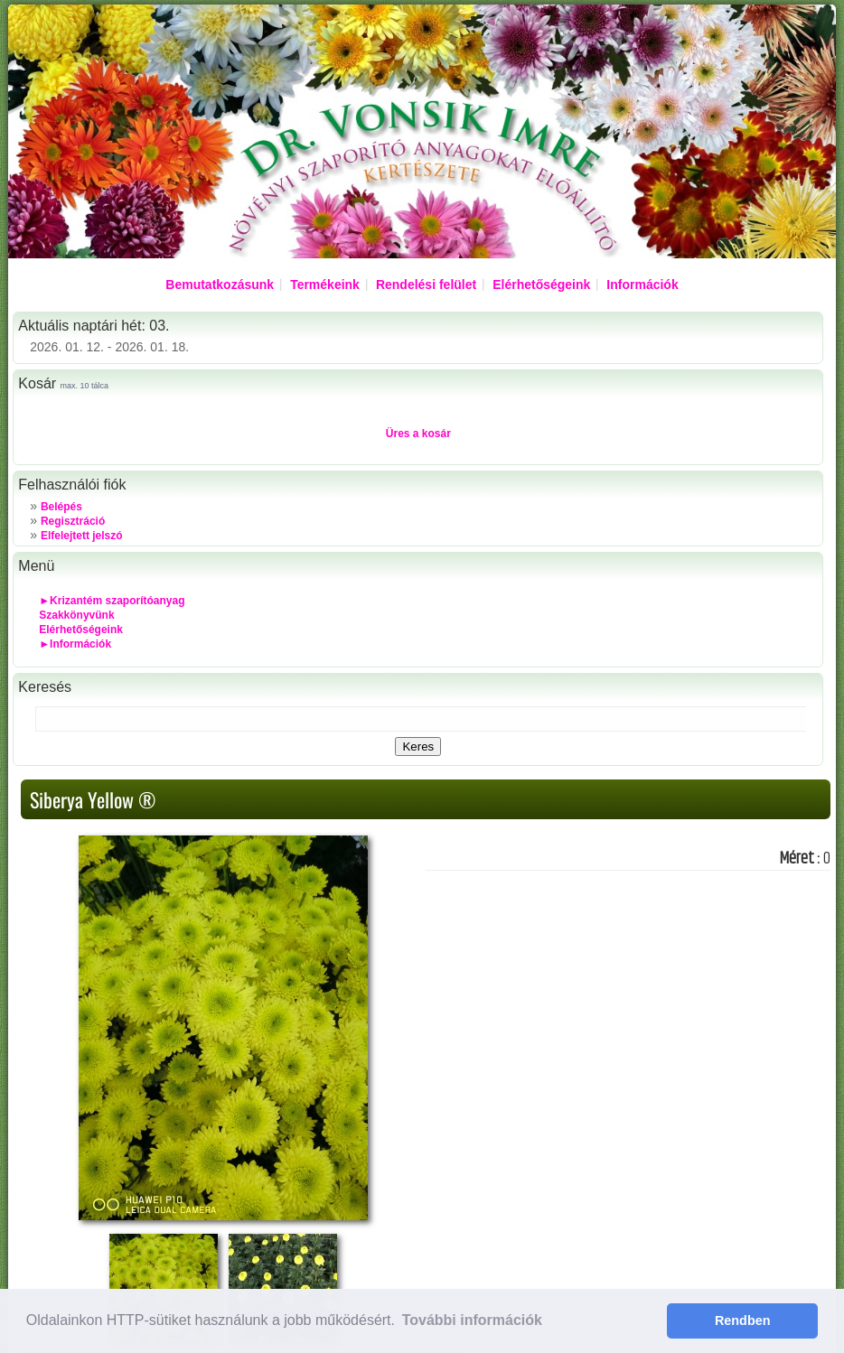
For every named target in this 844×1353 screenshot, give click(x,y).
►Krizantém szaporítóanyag (111, 600)
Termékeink (325, 284)
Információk (642, 284)
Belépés (61, 506)
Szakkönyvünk (76, 615)
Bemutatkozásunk (219, 284)
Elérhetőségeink (541, 284)
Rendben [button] (743, 1320)
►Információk (75, 644)
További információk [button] (472, 1320)
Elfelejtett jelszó (82, 535)
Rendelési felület (426, 284)
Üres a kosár (418, 433)
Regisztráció (73, 521)
